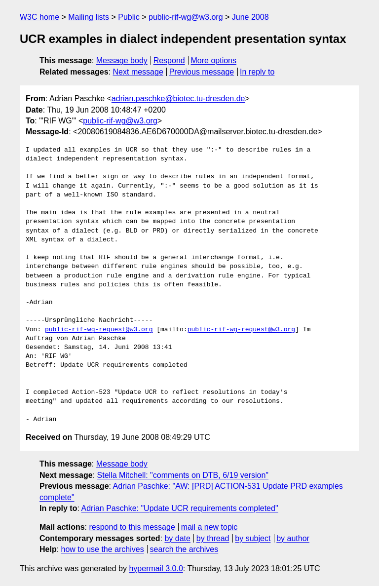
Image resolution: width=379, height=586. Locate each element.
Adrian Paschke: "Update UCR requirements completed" (179, 508)
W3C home (39, 17)
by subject (252, 538)
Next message (138, 72)
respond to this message (132, 527)
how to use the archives (102, 549)
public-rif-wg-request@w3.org (98, 329)
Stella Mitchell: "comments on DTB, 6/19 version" (183, 475)
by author (292, 538)
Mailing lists (88, 17)
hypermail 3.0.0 (156, 568)
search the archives (184, 549)
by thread (212, 538)
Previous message (201, 72)
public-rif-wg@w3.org (186, 17)
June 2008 (250, 17)
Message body (122, 60)
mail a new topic (209, 527)
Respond (169, 60)
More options (214, 60)
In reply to (257, 72)
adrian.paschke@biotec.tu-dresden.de (178, 98)
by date (177, 538)
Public (129, 17)
